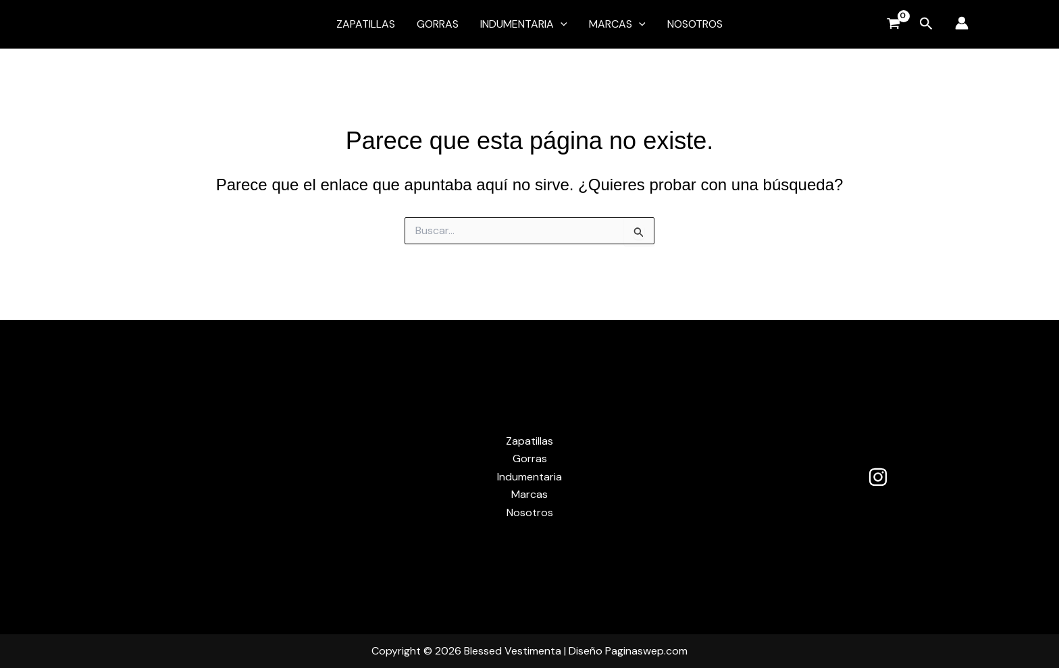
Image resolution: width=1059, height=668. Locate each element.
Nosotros (695, 24)
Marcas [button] (617, 24)
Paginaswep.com (646, 651)
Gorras (438, 24)
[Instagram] (878, 477)
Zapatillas (365, 24)
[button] (560, 24)
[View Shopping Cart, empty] (893, 24)
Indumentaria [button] (523, 24)
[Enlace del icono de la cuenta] (961, 23)
